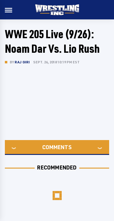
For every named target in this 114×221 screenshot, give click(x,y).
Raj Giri (22, 62)
